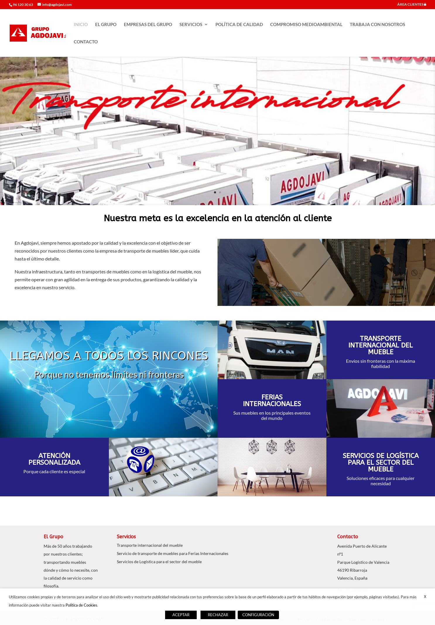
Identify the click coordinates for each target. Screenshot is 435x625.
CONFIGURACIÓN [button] (258, 614)
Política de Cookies (81, 605)
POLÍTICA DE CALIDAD (239, 24)
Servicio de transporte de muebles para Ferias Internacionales (172, 553)
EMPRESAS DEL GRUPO (148, 24)
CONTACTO (86, 42)
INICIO (81, 24)
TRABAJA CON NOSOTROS (377, 24)
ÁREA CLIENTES (411, 4)
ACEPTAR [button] (180, 614)
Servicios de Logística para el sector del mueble (159, 561)
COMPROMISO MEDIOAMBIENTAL (306, 24)
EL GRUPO (106, 24)
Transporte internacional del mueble (150, 545)
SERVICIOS (190, 24)
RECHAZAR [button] (218, 614)
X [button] (425, 596)
